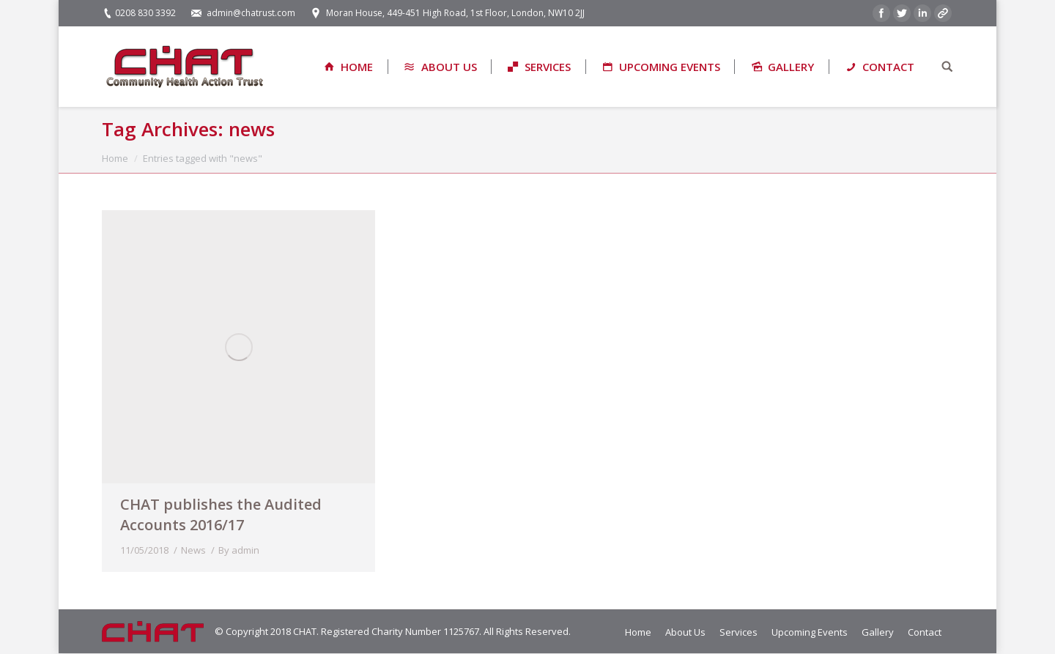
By (238, 550)
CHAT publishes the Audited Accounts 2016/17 (221, 514)
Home (115, 158)
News (193, 550)
